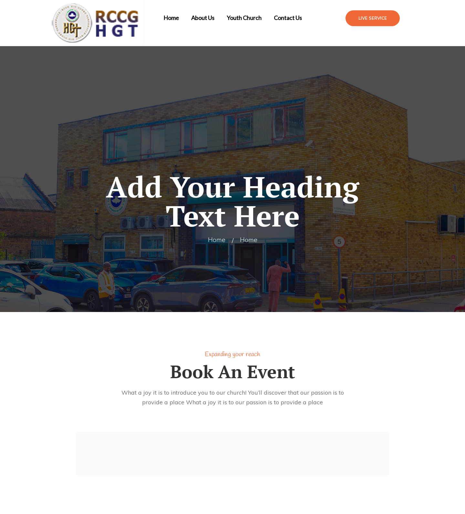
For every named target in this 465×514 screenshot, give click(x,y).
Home (171, 17)
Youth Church (244, 17)
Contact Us (288, 17)
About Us (202, 17)
